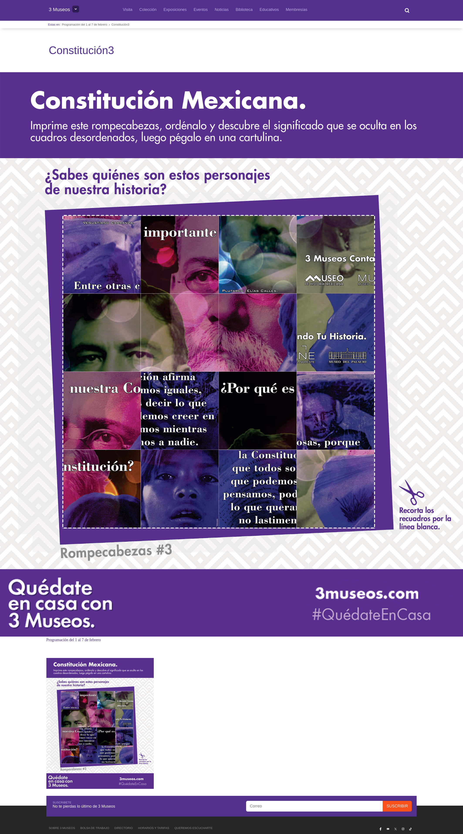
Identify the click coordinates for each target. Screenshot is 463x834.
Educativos (269, 9)
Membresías (296, 9)
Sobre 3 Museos (62, 828)
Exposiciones (175, 9)
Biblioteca (244, 9)
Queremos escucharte (193, 828)
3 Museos (59, 9)
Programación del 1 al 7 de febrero (84, 24)
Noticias (222, 9)
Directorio (123, 828)
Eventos (201, 9)
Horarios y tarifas (153, 828)
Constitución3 (120, 24)
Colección (148, 9)
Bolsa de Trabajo (94, 828)
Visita (127, 9)
